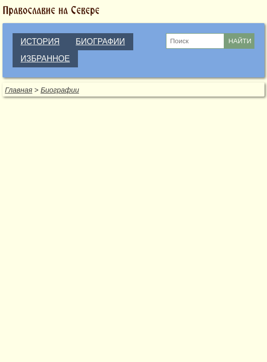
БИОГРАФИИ (100, 41)
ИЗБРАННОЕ (45, 58)
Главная (18, 90)
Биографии (60, 90)
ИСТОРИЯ (40, 41)
